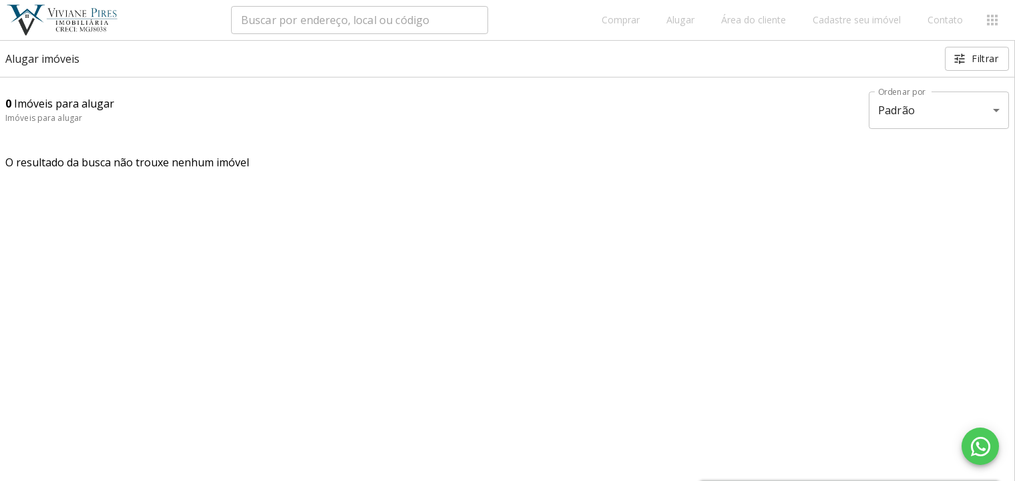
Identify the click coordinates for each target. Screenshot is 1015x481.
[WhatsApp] (980, 446)
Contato (945, 20)
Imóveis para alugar (43, 118)
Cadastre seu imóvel (857, 20)
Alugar (680, 20)
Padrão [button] (896, 110)
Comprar (621, 20)
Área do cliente (753, 20)
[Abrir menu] (992, 20)
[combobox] (359, 20)
